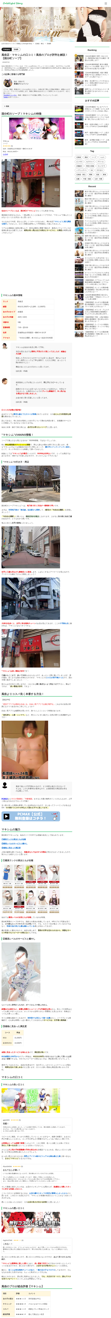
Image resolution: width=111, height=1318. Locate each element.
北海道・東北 (80, 174)
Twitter (5, 97)
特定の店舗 (90, 166)
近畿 (77, 179)
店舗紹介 (79, 166)
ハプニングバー (81, 170)
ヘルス (102, 157)
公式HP (5, 154)
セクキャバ (90, 162)
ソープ (93, 157)
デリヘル (101, 162)
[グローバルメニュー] (105, 3)
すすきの (100, 170)
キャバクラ (101, 166)
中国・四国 (87, 179)
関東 (90, 174)
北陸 (97, 174)
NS (92, 170)
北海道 (78, 157)
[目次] (37, 106)
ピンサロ (79, 162)
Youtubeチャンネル (10, 95)
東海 (104, 174)
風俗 (86, 157)
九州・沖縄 (98, 179)
